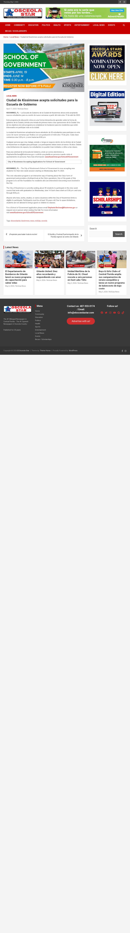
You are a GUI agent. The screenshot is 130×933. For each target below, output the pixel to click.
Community (19, 25)
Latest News (12, 247)
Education (33, 25)
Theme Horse (45, 351)
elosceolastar (16, 221)
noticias (38, 221)
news (32, 221)
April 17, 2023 (11, 109)
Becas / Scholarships (16, 31)
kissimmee (25, 221)
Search (93, 228)
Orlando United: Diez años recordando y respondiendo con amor (48, 274)
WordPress (73, 351)
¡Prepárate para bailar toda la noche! (23, 234)
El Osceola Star (23, 351)
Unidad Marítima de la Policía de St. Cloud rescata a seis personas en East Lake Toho (80, 275)
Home (7, 25)
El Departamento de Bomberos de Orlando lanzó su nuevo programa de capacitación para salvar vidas (18, 277)
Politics (46, 25)
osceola (44, 221)
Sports (67, 25)
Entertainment (82, 25)
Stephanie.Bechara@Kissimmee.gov (61, 208)
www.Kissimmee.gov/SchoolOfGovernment (61, 157)
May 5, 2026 (72, 283)
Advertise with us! (81, 321)
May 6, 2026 (9, 286)
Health (57, 25)
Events (111, 25)
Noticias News (23, 109)
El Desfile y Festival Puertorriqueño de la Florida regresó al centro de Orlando (63, 235)
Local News (99, 25)
